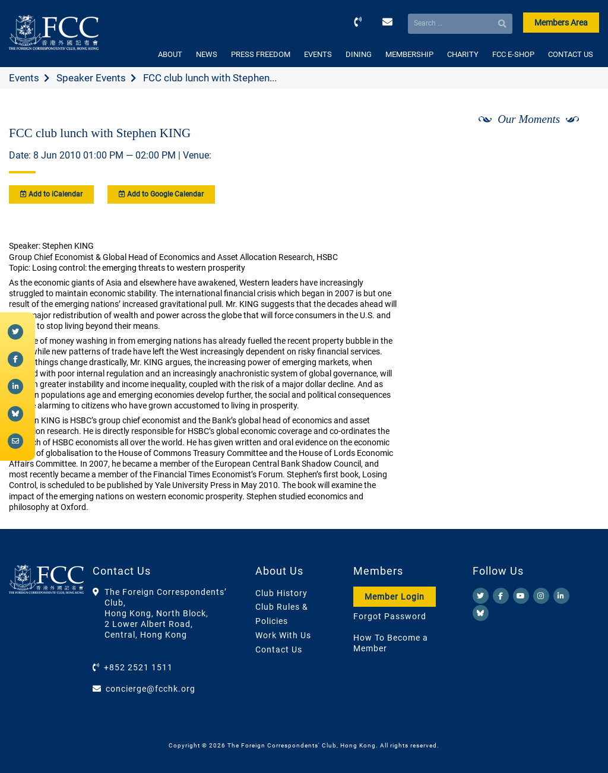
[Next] (577, 150)
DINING (359, 54)
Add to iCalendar (51, 194)
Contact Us (278, 649)
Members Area (561, 22)
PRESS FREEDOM (260, 54)
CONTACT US (570, 54)
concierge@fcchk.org (150, 688)
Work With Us (283, 635)
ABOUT (170, 54)
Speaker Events (91, 78)
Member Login (395, 596)
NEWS (206, 54)
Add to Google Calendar (161, 194)
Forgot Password (389, 616)
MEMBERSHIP (409, 54)
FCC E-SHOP (513, 54)
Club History (281, 593)
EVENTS (318, 54)
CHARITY (463, 54)
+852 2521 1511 (138, 667)
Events (24, 78)
